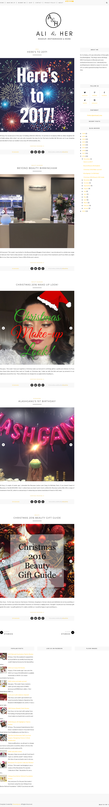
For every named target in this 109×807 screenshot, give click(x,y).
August (86, 188)
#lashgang (37, 398)
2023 (83, 136)
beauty (37, 515)
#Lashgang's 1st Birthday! (37, 401)
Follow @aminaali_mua (94, 115)
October (86, 183)
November (87, 180)
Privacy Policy (50, 2)
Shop (30, 2)
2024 (83, 133)
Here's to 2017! (37, 52)
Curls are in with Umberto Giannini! (18, 695)
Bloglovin (84, 93)
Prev (3, 211)
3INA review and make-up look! (17, 681)
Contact (38, 2)
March (85, 202)
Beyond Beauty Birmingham (37, 168)
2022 (83, 139)
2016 (37, 49)
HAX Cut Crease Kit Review (16, 668)
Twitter (85, 101)
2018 (83, 150)
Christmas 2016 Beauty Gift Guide (37, 518)
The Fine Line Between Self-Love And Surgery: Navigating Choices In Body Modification (19, 738)
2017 (83, 153)
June (85, 194)
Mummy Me (22, 2)
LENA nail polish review (15, 751)
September (87, 185)
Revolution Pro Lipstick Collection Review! (21, 762)
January (86, 208)
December (87, 159)
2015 (83, 211)
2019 (83, 147)
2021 (83, 142)
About (61, 2)
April (85, 200)
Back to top (104, 804)
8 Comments (15, 152)
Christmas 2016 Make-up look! (37, 284)
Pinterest (94, 93)
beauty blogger (37, 165)
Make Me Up (11, 2)
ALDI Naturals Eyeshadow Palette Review (20, 654)
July (85, 191)
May (85, 197)
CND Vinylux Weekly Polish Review (18, 708)
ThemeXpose (16, 804)
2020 (83, 145)
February (86, 205)
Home (2, 2)
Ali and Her (65, 152)
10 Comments (15, 501)
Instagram (94, 101)
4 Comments (15, 268)
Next (70, 211)
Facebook (104, 93)
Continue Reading (37, 146)
